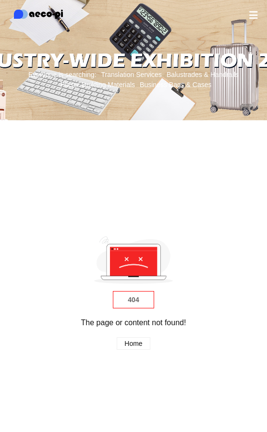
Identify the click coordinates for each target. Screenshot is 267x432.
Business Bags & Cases (175, 85)
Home (133, 343)
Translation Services (131, 74)
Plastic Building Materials (97, 85)
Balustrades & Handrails (203, 74)
